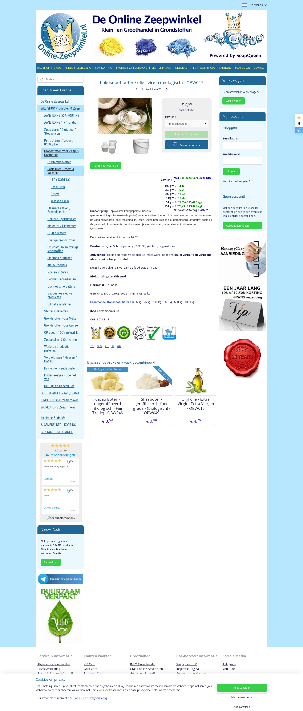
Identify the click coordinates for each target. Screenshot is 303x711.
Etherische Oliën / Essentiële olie (59, 210)
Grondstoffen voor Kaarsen (61, 325)
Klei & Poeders (57, 265)
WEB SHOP (43, 68)
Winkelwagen (233, 101)
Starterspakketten (59, 162)
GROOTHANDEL (63, 68)
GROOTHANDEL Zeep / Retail (60, 393)
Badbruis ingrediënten (62, 279)
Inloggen (231, 171)
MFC (119, 346)
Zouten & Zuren (58, 272)
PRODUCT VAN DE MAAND (132, 68)
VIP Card (89, 664)
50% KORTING (103, 68)
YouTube (229, 669)
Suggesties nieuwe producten (60, 295)
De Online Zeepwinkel (55, 101)
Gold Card (90, 669)
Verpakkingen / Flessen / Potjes (60, 359)
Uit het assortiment (60, 304)
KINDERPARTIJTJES (185, 68)
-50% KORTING (60, 180)
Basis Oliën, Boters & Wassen (61, 171)
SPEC (99, 346)
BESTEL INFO (84, 68)
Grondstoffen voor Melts (60, 318)
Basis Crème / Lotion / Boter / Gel (59, 142)
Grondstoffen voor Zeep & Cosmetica (61, 153)
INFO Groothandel (142, 664)
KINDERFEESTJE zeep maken (59, 400)
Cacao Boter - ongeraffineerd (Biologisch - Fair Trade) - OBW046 (107, 406)
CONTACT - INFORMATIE (57, 432)
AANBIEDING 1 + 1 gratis (60, 123)
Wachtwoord (231, 154)
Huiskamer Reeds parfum (60, 368)
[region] (124, 696)
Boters (55, 194)
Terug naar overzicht (105, 165)
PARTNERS (225, 68)
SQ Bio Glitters (57, 233)
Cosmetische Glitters (61, 286)
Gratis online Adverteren (146, 669)
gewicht (170, 117)
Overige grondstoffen (62, 240)
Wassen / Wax (60, 201)
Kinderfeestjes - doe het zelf (60, 377)
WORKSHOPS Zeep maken (58, 407)
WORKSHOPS (207, 68)
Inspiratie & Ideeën (53, 418)
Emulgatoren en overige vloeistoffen (63, 249)
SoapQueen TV (186, 664)
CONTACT (260, 68)
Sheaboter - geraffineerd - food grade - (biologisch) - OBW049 (151, 406)
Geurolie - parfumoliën (62, 219)
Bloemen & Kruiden (60, 258)
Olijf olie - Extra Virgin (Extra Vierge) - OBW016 (195, 404)
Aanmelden (50, 562)
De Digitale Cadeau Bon (59, 386)
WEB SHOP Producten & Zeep (60, 108)
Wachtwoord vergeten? (236, 181)
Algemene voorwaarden (53, 664)
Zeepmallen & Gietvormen (61, 340)
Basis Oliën (58, 187)
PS (112, 346)
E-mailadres (231, 138)
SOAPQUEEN (242, 68)
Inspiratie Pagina (187, 669)
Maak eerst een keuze (186, 134)
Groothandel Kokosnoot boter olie (112, 302)
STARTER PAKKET (161, 68)
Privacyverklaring (48, 669)
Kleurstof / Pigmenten (62, 226)
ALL (107, 346)
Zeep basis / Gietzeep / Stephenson (60, 131)
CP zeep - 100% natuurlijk (61, 333)
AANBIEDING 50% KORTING (61, 116)
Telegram (229, 664)
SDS (92, 346)
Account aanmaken (237, 226)
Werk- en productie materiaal (56, 348)
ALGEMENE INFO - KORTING (58, 425)
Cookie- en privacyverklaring (90, 702)
